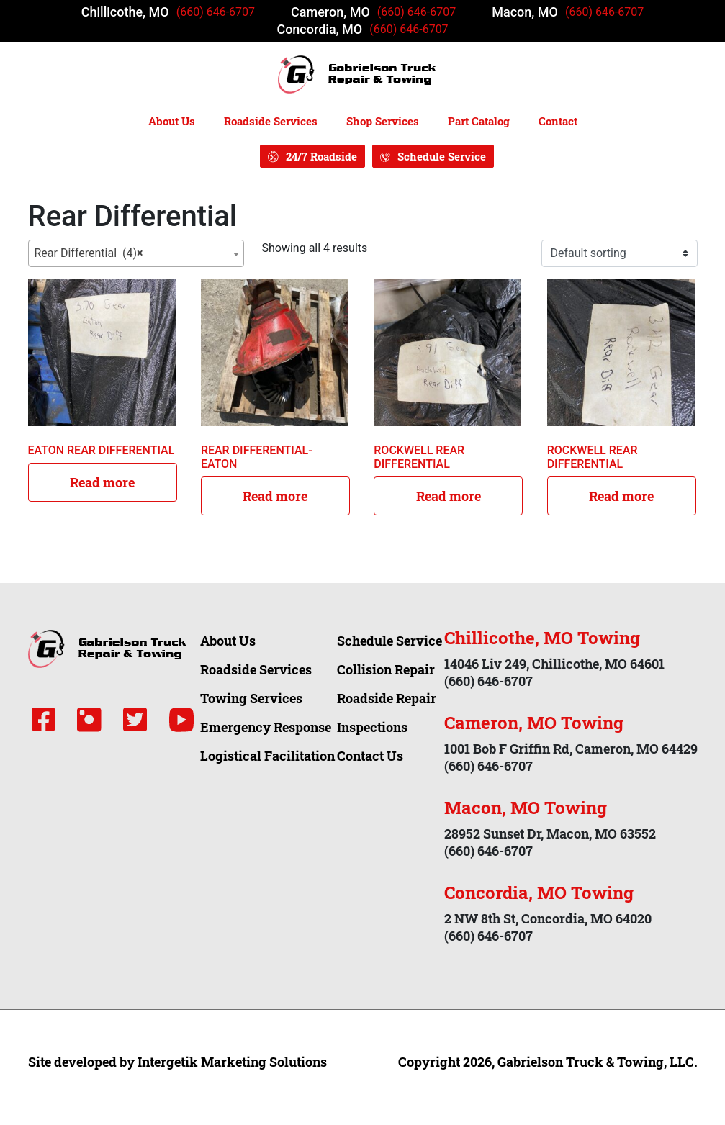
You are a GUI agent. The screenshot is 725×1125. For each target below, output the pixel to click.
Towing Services (251, 698)
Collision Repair (386, 669)
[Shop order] (619, 253)
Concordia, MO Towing (539, 892)
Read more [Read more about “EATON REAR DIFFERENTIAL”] (102, 482)
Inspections (372, 727)
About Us (171, 121)
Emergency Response (265, 727)
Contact (558, 121)
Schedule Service (441, 156)
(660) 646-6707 (215, 12)
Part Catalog (479, 121)
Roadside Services (271, 121)
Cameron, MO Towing (533, 722)
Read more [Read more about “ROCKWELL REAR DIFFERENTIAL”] (448, 496)
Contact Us (370, 755)
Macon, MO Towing (525, 807)
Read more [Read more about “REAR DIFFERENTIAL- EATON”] (275, 496)
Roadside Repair (386, 698)
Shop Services (382, 121)
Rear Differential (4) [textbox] (89, 253)
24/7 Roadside (321, 156)
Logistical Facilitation (267, 755)
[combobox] (136, 253)
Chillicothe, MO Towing (542, 637)
